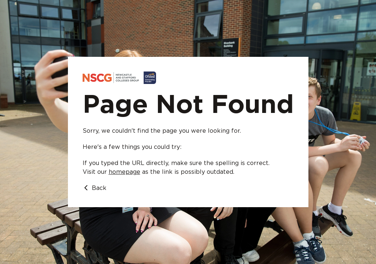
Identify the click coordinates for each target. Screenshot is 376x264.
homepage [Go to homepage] (124, 172)
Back (94, 188)
